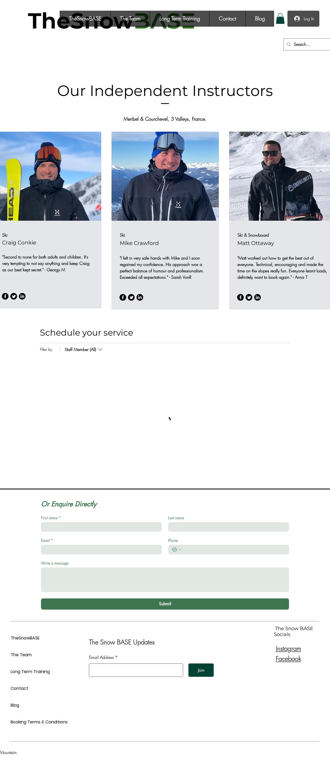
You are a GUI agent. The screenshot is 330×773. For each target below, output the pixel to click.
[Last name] (227, 527)
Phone (173, 540)
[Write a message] (165, 580)
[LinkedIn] (22, 296)
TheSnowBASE (25, 638)
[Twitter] (13, 296)
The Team (21, 655)
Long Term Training (29, 672)
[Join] (201, 670)
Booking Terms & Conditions (29, 722)
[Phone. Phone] (234, 549)
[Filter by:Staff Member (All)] (82, 349)
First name (51, 518)
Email (47, 540)
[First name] (100, 527)
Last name (176, 518)
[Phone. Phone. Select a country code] (176, 549)
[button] (280, 18)
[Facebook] (5, 296)
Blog (15, 705)
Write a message (54, 563)
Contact (19, 688)
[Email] (100, 549)
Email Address (101, 657)
